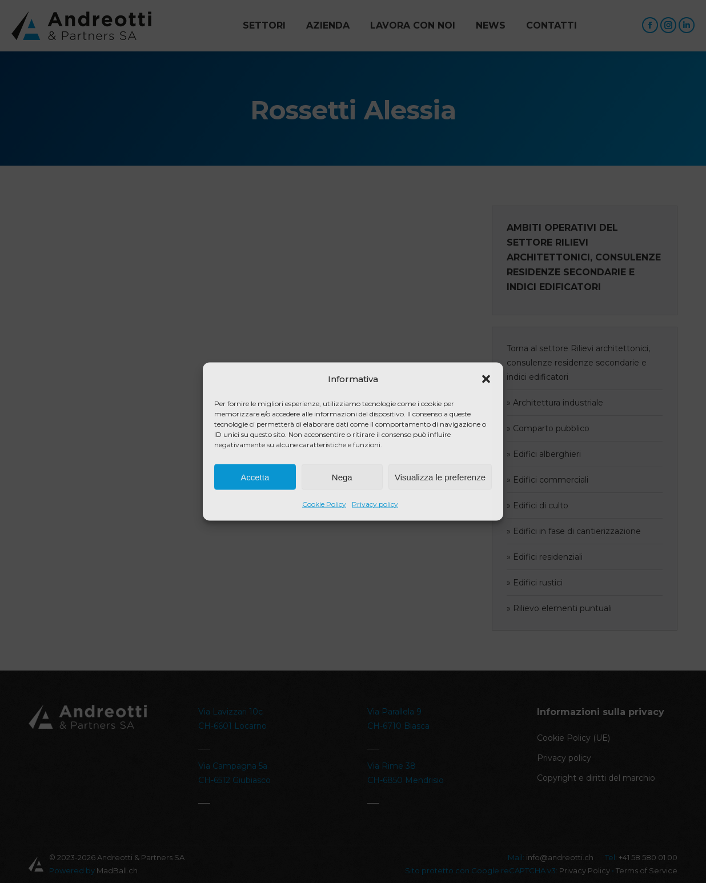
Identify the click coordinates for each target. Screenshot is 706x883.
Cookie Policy (324, 504)
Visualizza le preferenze (440, 476)
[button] (486, 379)
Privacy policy (375, 504)
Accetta (254, 476)
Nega (342, 476)
